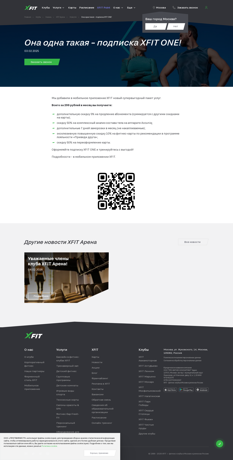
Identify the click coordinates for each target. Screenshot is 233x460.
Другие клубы (147, 433)
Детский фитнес (66, 371)
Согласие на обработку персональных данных (182, 360)
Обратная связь (101, 399)
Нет (175, 26)
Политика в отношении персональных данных (182, 357)
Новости (97, 362)
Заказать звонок (41, 61)
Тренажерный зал (67, 365)
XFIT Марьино (147, 376)
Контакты (98, 389)
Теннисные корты (67, 399)
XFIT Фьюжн (146, 419)
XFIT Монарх (146, 381)
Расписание (99, 417)
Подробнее (41, 296)
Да (155, 26)
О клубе (29, 357)
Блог (94, 373)
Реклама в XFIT (101, 383)
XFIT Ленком (146, 371)
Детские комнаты (67, 385)
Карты (95, 357)
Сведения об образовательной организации (103, 408)
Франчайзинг (100, 378)
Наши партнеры (34, 371)
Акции (96, 367)
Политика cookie (50, 446)
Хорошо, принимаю (99, 453)
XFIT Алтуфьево (148, 365)
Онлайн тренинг (102, 423)
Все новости (192, 241)
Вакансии (98, 394)
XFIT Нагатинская (149, 396)
